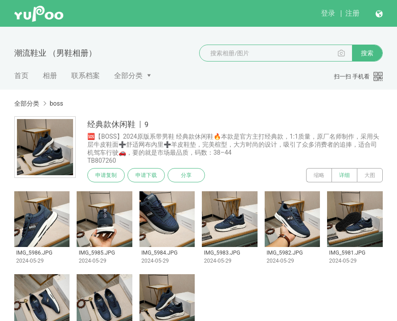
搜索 (367, 53)
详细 (344, 175)
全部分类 (128, 75)
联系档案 (85, 75)
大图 (369, 175)
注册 (352, 13)
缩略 (319, 175)
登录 (328, 13)
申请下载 (146, 175)
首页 (21, 75)
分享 (186, 175)
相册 (50, 75)
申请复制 (106, 175)
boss (56, 103)
